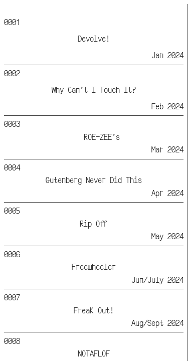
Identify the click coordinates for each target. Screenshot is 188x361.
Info (123, 10)
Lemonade (28, 10)
